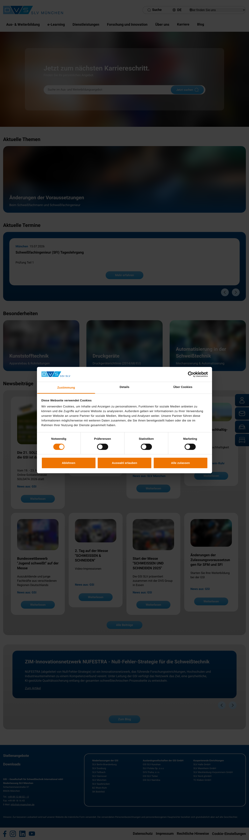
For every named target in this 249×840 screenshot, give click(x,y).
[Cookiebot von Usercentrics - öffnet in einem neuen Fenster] (191, 374)
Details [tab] (124, 387)
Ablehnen (68, 463)
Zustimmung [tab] (66, 387)
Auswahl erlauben (124, 463)
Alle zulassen (180, 463)
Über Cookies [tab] (182, 387)
